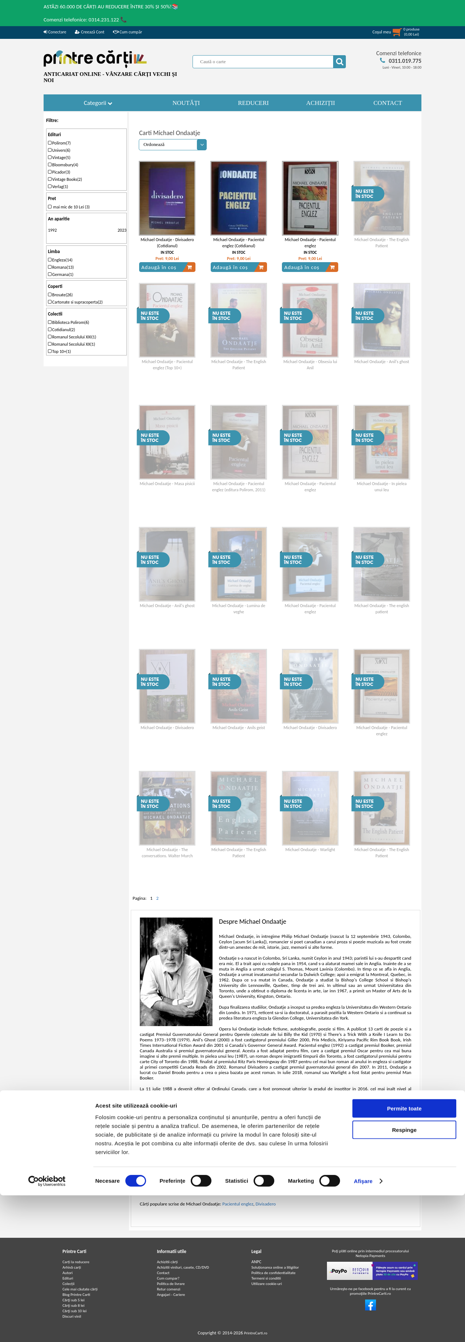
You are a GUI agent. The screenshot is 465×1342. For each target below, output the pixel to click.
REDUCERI (253, 102)
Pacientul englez (237, 1204)
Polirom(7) (59, 143)
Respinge (404, 1276)
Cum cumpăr (127, 31)
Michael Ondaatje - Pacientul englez (310, 242)
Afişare (363, 1328)
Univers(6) (59, 150)
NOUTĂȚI (186, 102)
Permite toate (404, 1255)
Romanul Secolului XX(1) (71, 344)
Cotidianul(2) (61, 329)
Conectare (55, 31)
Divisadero (265, 1204)
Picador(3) (59, 172)
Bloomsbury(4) (63, 164)
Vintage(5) (59, 157)
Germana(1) (60, 274)
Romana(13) (61, 267)
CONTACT (387, 102)
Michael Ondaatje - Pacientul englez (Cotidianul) (238, 242)
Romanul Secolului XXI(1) (72, 336)
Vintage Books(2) (65, 179)
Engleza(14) (60, 260)
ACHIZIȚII (320, 102)
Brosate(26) (60, 294)
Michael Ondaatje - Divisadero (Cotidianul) (167, 242)
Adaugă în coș (166, 267)
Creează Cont (89, 31)
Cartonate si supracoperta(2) (75, 302)
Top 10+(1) (59, 351)
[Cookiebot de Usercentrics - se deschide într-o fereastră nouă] (47, 1327)
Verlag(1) (58, 186)
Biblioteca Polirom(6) (68, 322)
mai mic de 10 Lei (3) (69, 207)
